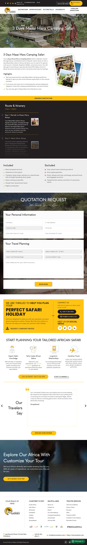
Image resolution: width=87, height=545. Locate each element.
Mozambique (33, 520)
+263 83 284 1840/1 (63, 4)
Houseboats (60, 9)
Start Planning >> (61, 376)
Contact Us (20, 4)
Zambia (31, 515)
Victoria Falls (48, 9)
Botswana (32, 510)
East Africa (32, 507)
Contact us (51, 507)
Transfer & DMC (71, 515)
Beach (49, 510)
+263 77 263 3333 (67, 312)
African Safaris (35, 34)
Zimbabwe (32, 512)
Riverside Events (71, 520)
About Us (19, 2)
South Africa (32, 504)
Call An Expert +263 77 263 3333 (33, 376)
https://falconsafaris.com (74, 535)
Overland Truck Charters (73, 518)
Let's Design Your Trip (16, 479)
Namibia (31, 518)
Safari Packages (35, 9)
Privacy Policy (70, 507)
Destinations (23, 9)
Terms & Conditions (72, 504)
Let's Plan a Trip (75, 3)
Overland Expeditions (54, 515)
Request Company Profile (20, 328)
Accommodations (29, 2)
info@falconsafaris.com (68, 316)
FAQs (67, 512)
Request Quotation (43, 98)
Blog (38, 2)
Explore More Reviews (43, 433)
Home (26, 34)
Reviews (68, 510)
